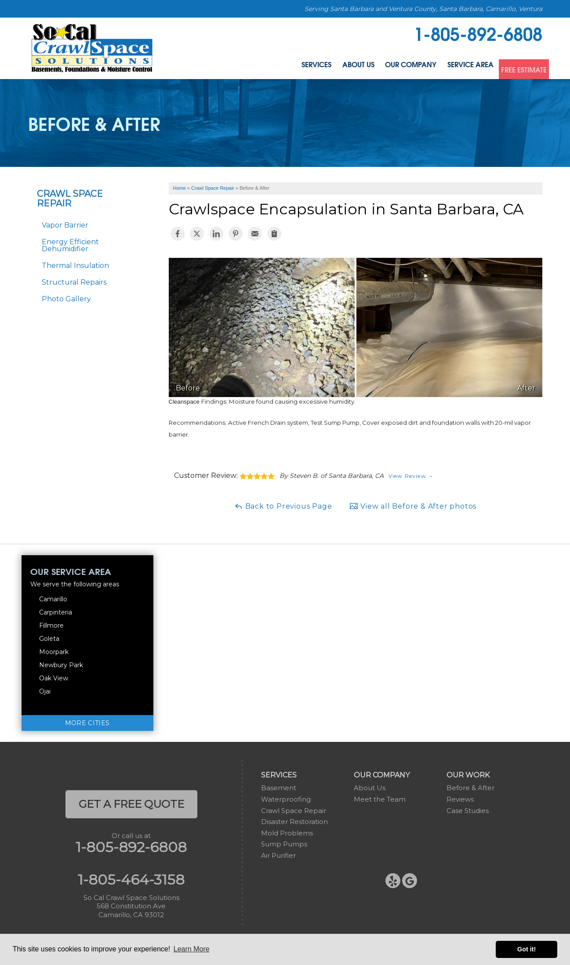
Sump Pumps (284, 844)
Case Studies (468, 810)
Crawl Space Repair (70, 198)
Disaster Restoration (294, 821)
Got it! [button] (526, 949)
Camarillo (53, 599)
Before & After (470, 788)
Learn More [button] (192, 949)
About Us (306, 66)
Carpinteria (55, 612)
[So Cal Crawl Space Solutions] (92, 47)
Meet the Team (380, 799)
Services (253, 66)
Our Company (371, 66)
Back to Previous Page (283, 506)
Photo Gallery (66, 299)
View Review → (411, 476)
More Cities (87, 723)
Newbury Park (61, 665)
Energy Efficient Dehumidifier (70, 245)
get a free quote (131, 804)
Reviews (460, 799)
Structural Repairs (74, 282)
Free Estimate (514, 66)
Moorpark (54, 652)
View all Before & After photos (412, 506)
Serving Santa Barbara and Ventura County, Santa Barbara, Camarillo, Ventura (423, 9)
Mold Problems (287, 833)
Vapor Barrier (65, 225)
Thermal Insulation (75, 265)
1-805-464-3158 (131, 880)
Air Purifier (278, 855)
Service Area (444, 66)
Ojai (45, 691)
